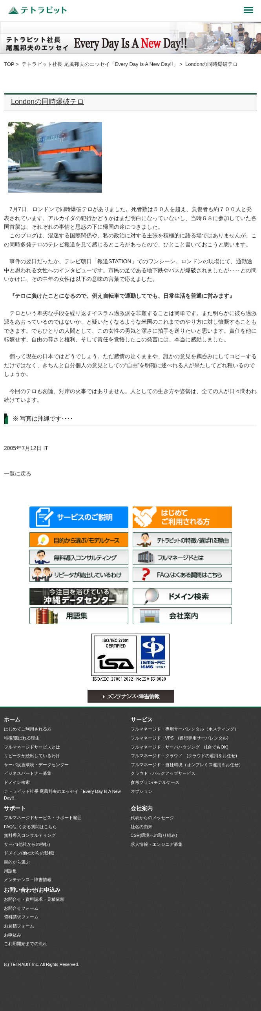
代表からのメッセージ (152, 817)
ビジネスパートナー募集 (27, 773)
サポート (15, 808)
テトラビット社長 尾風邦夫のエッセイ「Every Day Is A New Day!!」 (100, 64)
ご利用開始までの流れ (25, 943)
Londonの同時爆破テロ (47, 102)
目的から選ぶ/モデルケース (79, 539)
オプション (141, 791)
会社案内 (182, 615)
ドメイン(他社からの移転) (29, 853)
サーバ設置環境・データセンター (79, 596)
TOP (9, 64)
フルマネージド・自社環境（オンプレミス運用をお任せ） (187, 764)
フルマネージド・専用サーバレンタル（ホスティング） (185, 729)
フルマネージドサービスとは (182, 557)
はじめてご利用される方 (182, 517)
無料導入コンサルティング (79, 557)
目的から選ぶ (17, 862)
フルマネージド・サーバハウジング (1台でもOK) (179, 747)
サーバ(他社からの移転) (27, 844)
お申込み (12, 935)
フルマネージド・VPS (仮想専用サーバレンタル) (179, 738)
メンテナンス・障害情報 (131, 696)
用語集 (79, 615)
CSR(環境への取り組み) (154, 835)
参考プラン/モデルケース (155, 782)
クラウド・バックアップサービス (163, 773)
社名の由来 (141, 826)
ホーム (12, 719)
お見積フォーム (19, 926)
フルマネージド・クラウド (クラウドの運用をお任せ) (184, 755)
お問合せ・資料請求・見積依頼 (34, 899)
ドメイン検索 (182, 596)
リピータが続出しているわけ (79, 574)
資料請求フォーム (21, 916)
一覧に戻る (17, 473)
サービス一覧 (79, 517)
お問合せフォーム (21, 908)
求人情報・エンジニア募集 (157, 844)
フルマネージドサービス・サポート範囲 (43, 817)
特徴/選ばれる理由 (182, 539)
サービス (142, 719)
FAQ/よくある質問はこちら (182, 574)
